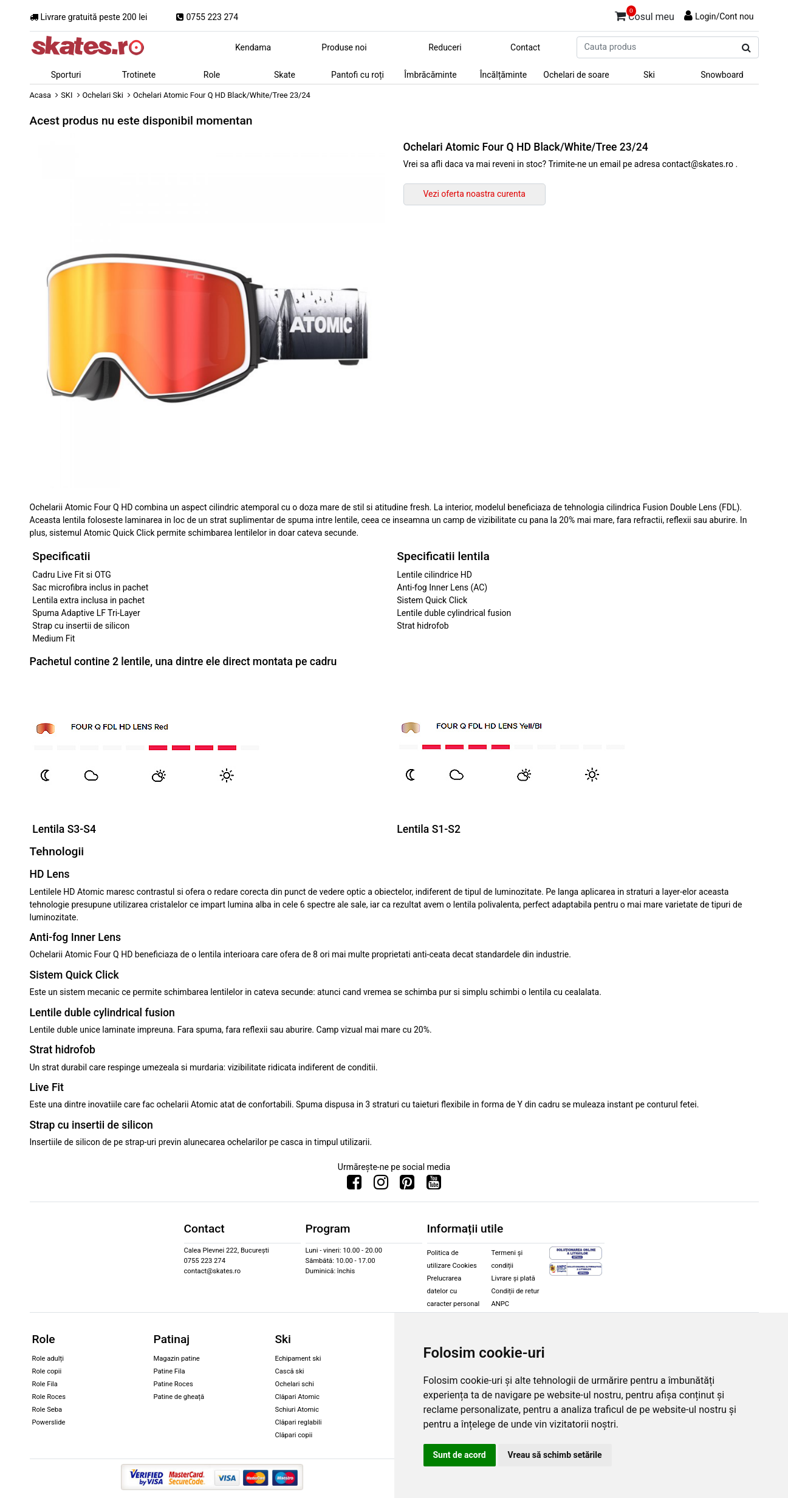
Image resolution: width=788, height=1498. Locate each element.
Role (212, 75)
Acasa (41, 95)
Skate (284, 75)
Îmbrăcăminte (430, 75)
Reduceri (445, 47)
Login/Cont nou (724, 16)
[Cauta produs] (746, 48)
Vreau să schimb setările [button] (555, 1455)
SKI (66, 95)
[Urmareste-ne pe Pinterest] (407, 1185)
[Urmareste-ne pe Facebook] (354, 1185)
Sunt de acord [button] (459, 1455)
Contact (525, 47)
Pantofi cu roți (357, 75)
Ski (649, 75)
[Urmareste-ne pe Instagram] (381, 1185)
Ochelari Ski (103, 95)
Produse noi (343, 47)
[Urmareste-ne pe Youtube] (434, 1185)
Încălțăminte (503, 75)
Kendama (253, 47)
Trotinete (139, 75)
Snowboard (722, 75)
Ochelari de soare (576, 75)
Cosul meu (644, 14)
